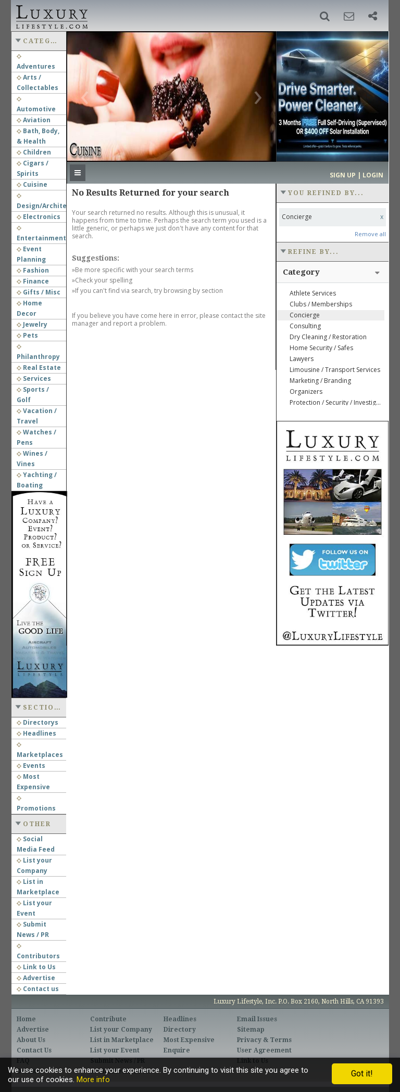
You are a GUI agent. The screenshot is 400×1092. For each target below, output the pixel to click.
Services (34, 378)
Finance (33, 281)
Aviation (34, 119)
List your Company (121, 1029)
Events (31, 765)
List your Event (115, 1050)
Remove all (370, 234)
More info (93, 1079)
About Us (31, 1040)
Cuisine (32, 184)
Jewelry (32, 324)
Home (26, 1019)
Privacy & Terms (264, 1040)
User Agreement (264, 1050)
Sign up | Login (356, 175)
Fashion (33, 270)
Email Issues (257, 1019)
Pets (27, 335)
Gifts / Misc (38, 292)
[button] (325, 16)
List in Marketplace (122, 1040)
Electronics (38, 216)
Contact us (38, 988)
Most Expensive (189, 1040)
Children (34, 152)
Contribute (108, 1019)
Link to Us (36, 966)
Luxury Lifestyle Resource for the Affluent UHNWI (51, 15)
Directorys (37, 722)
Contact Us (34, 1050)
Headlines (36, 733)
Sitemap (251, 1029)
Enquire (177, 1050)
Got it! (362, 1073)
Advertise (36, 977)
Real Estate (39, 367)
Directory (180, 1029)
